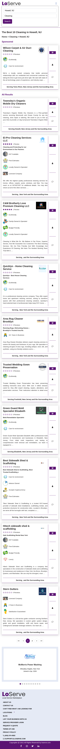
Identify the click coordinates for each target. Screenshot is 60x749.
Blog (5, 716)
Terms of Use (9, 729)
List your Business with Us (15, 719)
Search (7, 21)
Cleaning (13, 37)
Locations (7, 712)
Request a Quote (10, 726)
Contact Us (8, 705)
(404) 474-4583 (9, 735)
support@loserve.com (14, 739)
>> (41, 641)
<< (18, 641)
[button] (20, 684)
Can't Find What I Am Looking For (17, 709)
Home (5, 37)
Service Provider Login (13, 722)
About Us (7, 702)
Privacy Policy (9, 732)
